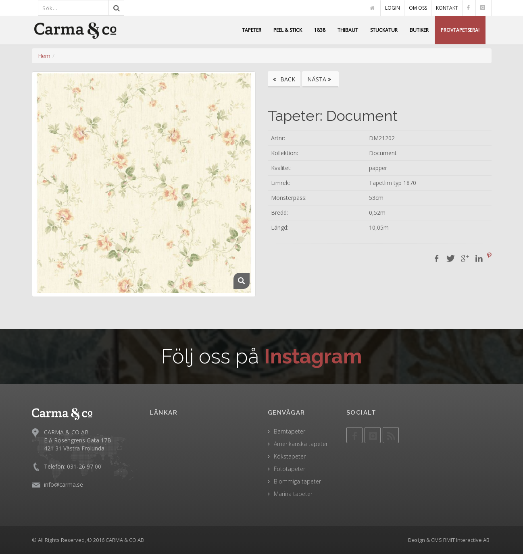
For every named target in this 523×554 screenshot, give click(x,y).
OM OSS (418, 7)
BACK (284, 79)
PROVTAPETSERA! (460, 30)
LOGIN (392, 7)
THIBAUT (348, 30)
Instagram (313, 356)
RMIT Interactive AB (466, 540)
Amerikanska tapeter (301, 444)
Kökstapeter (290, 456)
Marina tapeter (293, 494)
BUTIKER (419, 30)
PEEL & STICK (287, 30)
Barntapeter (289, 431)
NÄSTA (320, 79)
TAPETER (251, 30)
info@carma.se (63, 484)
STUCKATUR (384, 30)
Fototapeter (289, 469)
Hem (44, 56)
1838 (319, 30)
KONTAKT (447, 7)
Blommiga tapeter (297, 481)
